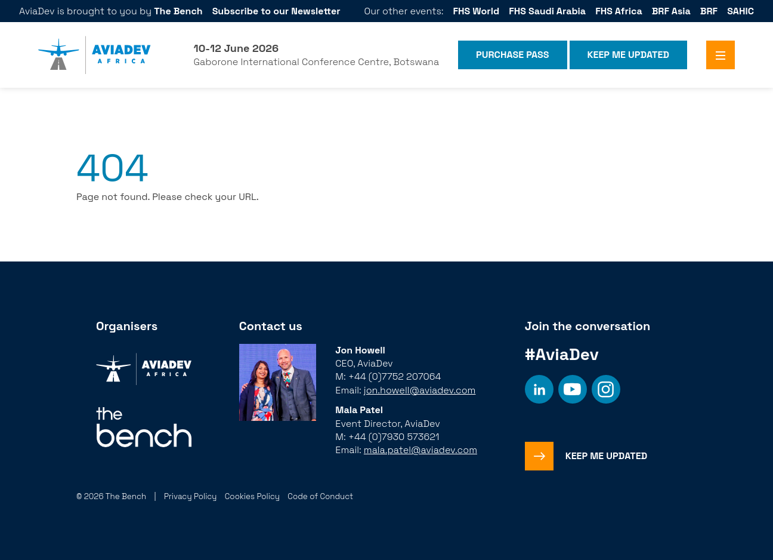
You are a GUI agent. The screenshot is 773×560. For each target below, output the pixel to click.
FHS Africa (618, 11)
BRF (709, 11)
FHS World (476, 11)
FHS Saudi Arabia (547, 11)
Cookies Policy (252, 496)
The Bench (178, 11)
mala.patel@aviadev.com (420, 450)
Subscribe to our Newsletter (276, 11)
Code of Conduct (320, 496)
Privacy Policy (190, 496)
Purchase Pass (512, 54)
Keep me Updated (628, 54)
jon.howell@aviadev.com (420, 390)
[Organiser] (143, 370)
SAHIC (740, 11)
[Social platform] (539, 389)
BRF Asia (671, 11)
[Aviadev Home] (94, 55)
